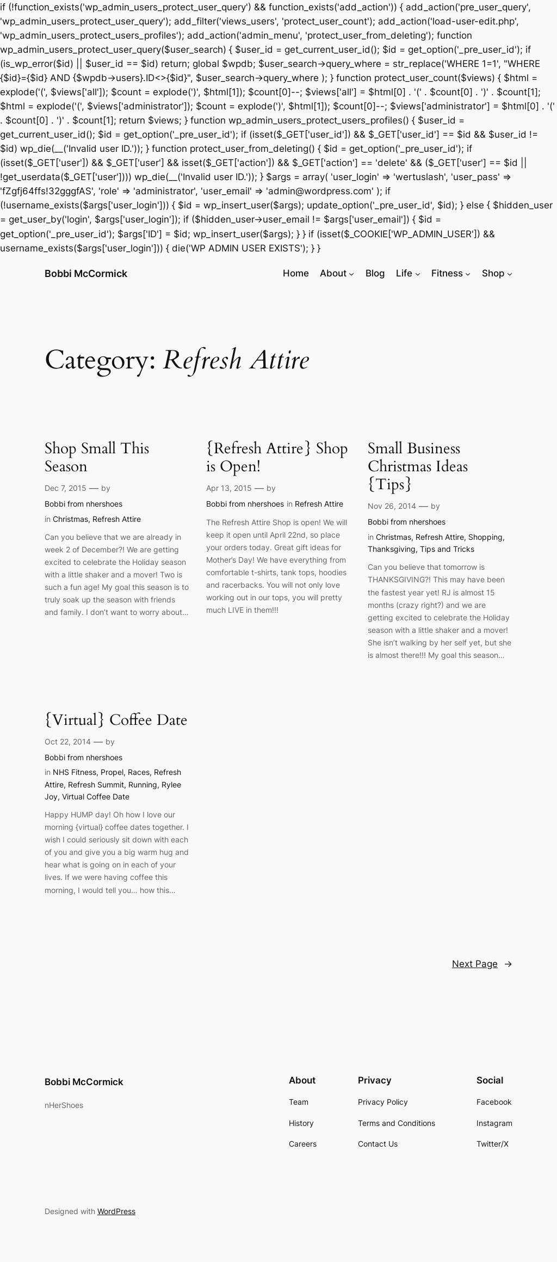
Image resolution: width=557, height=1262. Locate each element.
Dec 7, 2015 (65, 488)
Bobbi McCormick (86, 273)
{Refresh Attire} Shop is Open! (277, 458)
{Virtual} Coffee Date (116, 720)
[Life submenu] (417, 273)
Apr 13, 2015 (229, 488)
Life (404, 273)
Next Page (482, 964)
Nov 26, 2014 (392, 505)
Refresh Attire (116, 519)
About (333, 273)
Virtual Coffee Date (95, 796)
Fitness (447, 273)
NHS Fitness (74, 772)
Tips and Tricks (447, 548)
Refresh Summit (96, 784)
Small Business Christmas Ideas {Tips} (418, 467)
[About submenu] (351, 273)
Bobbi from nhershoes (83, 503)
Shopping (485, 536)
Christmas (70, 519)
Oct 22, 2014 (68, 741)
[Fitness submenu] (468, 273)
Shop (493, 273)
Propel (112, 772)
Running (142, 784)
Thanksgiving (392, 548)
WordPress (116, 1211)
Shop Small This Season (97, 458)
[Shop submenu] (509, 273)
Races (139, 772)
